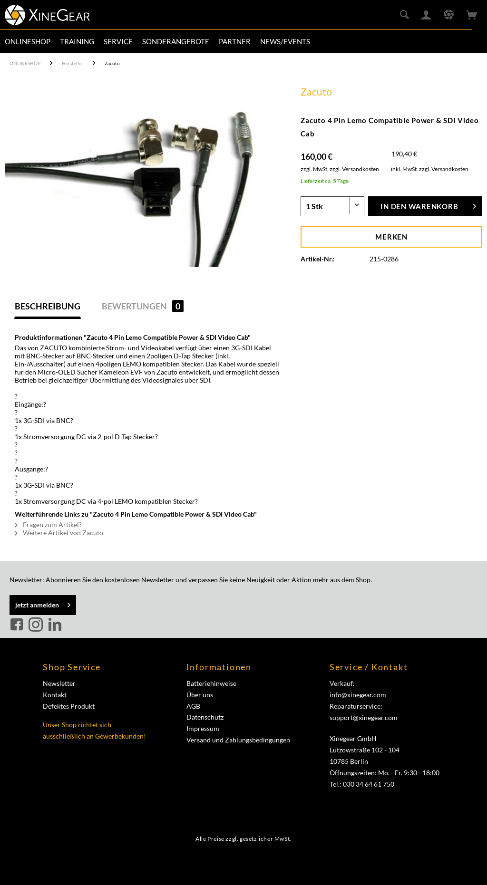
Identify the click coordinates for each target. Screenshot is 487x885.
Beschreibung (47, 306)
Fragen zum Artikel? (48, 524)
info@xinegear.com (358, 695)
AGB (193, 706)
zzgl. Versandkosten (354, 169)
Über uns (199, 695)
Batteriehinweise (211, 683)
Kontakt (55, 695)
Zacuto (316, 91)
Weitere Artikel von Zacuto (59, 533)
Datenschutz (205, 717)
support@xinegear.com (364, 717)
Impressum (202, 728)
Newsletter (59, 683)
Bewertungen (143, 306)
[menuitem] (27, 41)
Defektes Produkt (69, 706)
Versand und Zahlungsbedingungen (238, 740)
